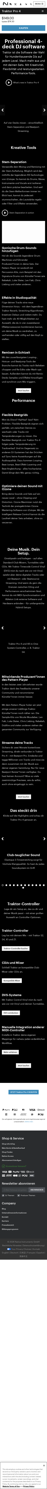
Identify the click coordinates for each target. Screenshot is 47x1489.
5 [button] (17, 885)
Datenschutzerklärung (33, 1245)
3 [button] (10, 885)
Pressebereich (8, 1225)
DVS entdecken (11, 1013)
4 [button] (14, 885)
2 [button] (6, 885)
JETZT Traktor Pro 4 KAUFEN (23, 1092)
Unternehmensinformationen (14, 1213)
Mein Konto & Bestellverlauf (13, 1148)
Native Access (8, 1156)
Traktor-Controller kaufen (16, 948)
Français (31, 1252)
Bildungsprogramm (10, 1229)
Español (40, 1252)
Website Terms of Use (11, 1486)
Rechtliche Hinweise (12, 1245)
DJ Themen (9, 1195)
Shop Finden (7, 1152)
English (5, 1252)
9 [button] (32, 885)
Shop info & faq (8, 1144)
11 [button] (40, 885)
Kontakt (5, 1217)
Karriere (5, 1221)
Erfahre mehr (29, 1121)
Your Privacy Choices (19, 1249)
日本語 (23, 1252)
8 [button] (29, 885)
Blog (4, 1209)
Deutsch (14, 1252)
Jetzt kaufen (23, 390)
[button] (2, 116)
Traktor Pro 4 (11, 11)
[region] (23, 1475)
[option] (23, 116)
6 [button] (21, 885)
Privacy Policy (28, 1486)
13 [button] (23, 888)
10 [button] (36, 885)
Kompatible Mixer (12, 980)
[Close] (44, 1465)
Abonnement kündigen (11, 1160)
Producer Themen (28, 1195)
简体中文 (24, 1256)
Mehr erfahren (10, 1052)
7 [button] (25, 885)
